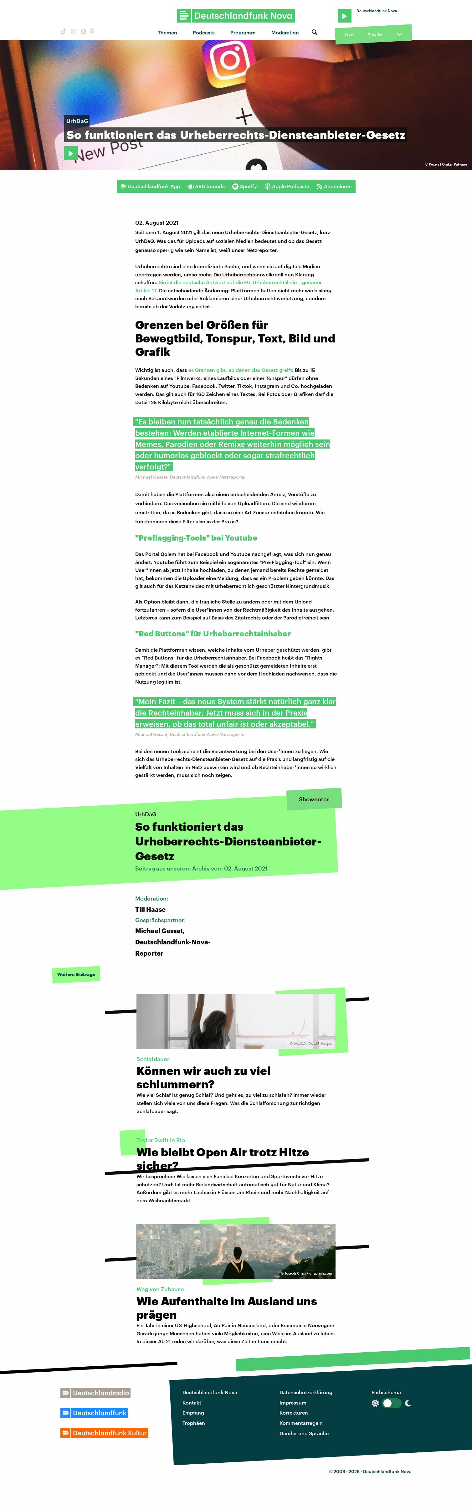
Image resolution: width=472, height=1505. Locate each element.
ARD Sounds (206, 186)
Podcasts (204, 32)
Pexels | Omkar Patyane (448, 164)
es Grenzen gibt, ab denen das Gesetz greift (240, 370)
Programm (243, 32)
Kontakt (191, 1402)
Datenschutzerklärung (306, 1392)
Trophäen (193, 1423)
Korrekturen (294, 1412)
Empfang (193, 1412)
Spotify (244, 186)
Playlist (375, 34)
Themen (167, 32)
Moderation (285, 32)
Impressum (293, 1402)
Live (349, 34)
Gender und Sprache (304, 1433)
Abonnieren (334, 186)
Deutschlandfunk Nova (209, 1392)
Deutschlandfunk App (150, 186)
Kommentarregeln (301, 1423)
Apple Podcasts (286, 186)
